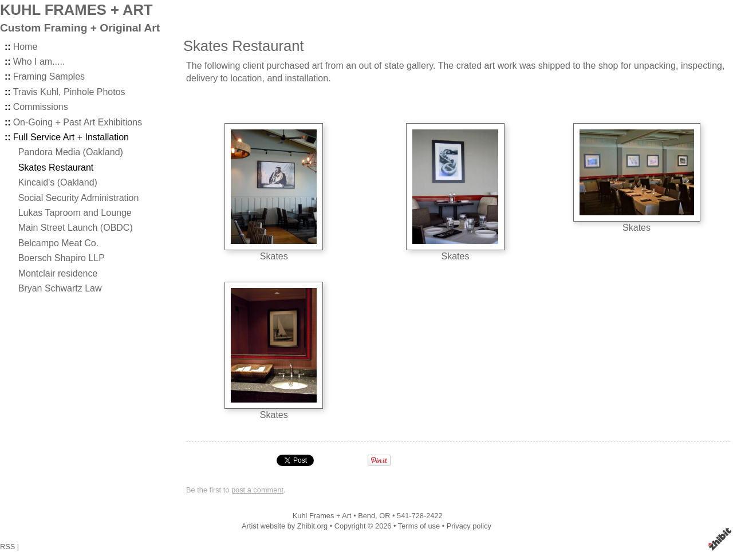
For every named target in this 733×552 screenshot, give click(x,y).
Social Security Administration (78, 198)
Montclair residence (58, 273)
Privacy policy (469, 526)
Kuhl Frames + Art (322, 515)
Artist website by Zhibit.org (285, 526)
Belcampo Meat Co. (58, 243)
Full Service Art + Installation (71, 137)
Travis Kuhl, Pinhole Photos (69, 92)
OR (384, 515)
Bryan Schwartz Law (60, 288)
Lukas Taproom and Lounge (75, 213)
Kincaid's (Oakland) (57, 182)
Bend (366, 515)
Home (25, 47)
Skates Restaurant (56, 167)
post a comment (257, 490)
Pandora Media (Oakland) (70, 152)
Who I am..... (39, 61)
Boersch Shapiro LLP (61, 258)
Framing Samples (49, 76)
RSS (7, 546)
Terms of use (419, 526)
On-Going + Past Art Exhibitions (77, 122)
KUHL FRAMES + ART (76, 10)
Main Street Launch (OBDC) (75, 227)
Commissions (40, 107)
